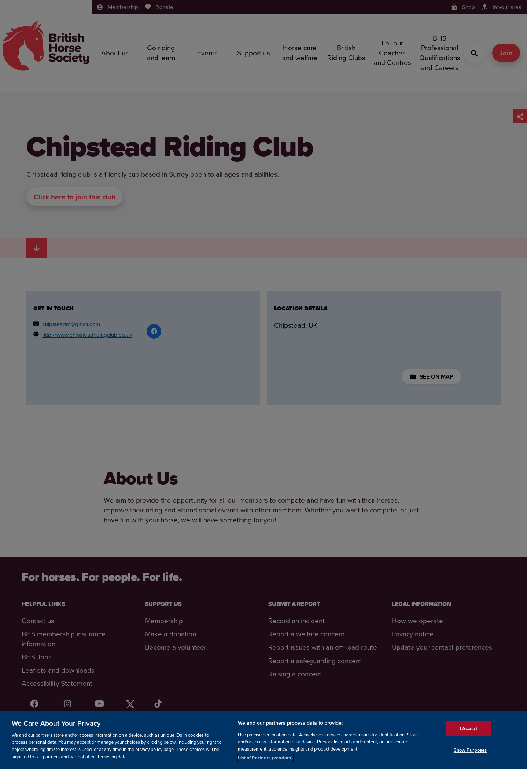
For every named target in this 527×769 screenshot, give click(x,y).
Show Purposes (470, 750)
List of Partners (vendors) (265, 758)
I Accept (468, 728)
